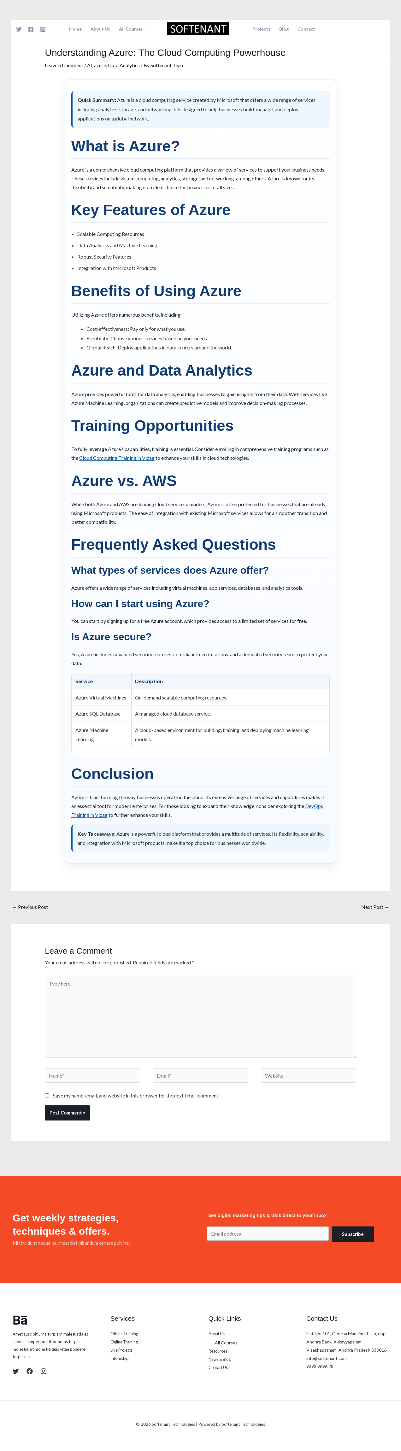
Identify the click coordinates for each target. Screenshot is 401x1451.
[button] (146, 29)
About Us (100, 29)
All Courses (134, 29)
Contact (306, 29)
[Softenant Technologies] (198, 28)
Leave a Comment (64, 65)
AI (89, 65)
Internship (120, 1358)
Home (75, 29)
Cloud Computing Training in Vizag (117, 458)
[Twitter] (19, 29)
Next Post (375, 907)
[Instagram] (43, 29)
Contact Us (220, 1367)
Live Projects (123, 1350)
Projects (261, 29)
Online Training (125, 1341)
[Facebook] (31, 29)
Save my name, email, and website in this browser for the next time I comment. (136, 1095)
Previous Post (30, 907)
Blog (284, 29)
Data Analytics (124, 65)
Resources (219, 1351)
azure (100, 65)
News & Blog (221, 1359)
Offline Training (126, 1333)
